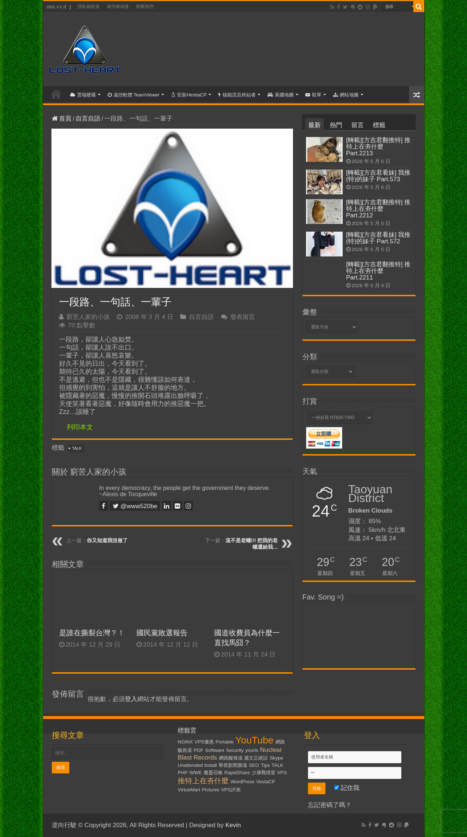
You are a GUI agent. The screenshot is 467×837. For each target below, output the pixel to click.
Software (214, 750)
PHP (183, 772)
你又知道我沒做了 (107, 540)
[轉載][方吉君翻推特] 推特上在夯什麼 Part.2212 (378, 209)
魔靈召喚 (213, 772)
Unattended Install (197, 765)
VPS (282, 772)
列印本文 (80, 427)
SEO (254, 765)
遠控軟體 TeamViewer (134, 95)
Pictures (210, 789)
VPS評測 (230, 789)
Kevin (233, 825)
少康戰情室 (263, 772)
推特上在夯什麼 (203, 781)
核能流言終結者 (237, 95)
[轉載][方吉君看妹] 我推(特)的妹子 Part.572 (378, 238)
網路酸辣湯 (231, 758)
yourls (251, 750)
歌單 (313, 95)
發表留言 (242, 316)
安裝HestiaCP (189, 95)
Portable (225, 742)
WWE (195, 772)
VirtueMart (189, 789)
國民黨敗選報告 (162, 633)
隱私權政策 (89, 6)
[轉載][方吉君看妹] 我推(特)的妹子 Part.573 (378, 176)
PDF (199, 750)
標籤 (379, 125)
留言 (357, 125)
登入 (131, 699)
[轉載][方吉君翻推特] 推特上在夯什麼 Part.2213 (378, 147)
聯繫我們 (145, 6)
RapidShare (237, 772)
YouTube (254, 740)
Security (235, 750)
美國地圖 (280, 95)
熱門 (336, 125)
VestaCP (265, 781)
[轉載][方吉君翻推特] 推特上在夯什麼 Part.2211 (378, 271)
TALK (77, 448)
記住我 (346, 787)
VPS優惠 (204, 742)
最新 (314, 125)
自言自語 (88, 118)
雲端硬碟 (83, 95)
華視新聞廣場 (233, 765)
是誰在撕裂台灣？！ (92, 633)
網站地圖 (346, 95)
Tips (265, 765)
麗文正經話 (256, 758)
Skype (276, 758)
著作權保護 (118, 6)
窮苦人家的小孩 (88, 316)
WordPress (243, 781)
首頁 (56, 94)
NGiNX (185, 742)
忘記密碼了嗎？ (329, 805)
